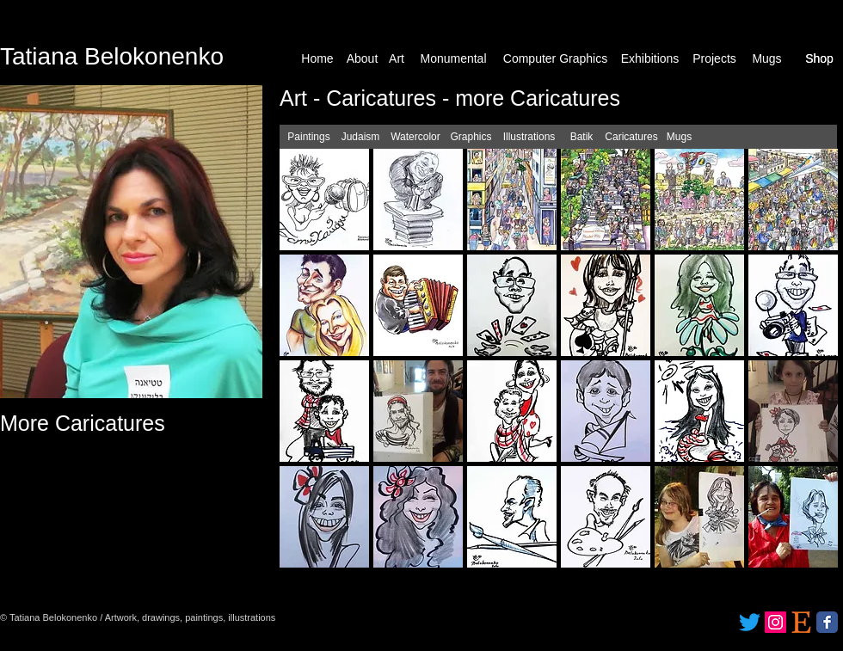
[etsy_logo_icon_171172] (801, 622)
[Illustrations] (529, 137)
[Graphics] (471, 137)
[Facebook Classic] (827, 622)
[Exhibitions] (649, 59)
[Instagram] (775, 622)
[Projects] (714, 59)
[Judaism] (360, 137)
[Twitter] (749, 622)
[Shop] (819, 59)
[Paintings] (308, 137)
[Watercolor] (415, 137)
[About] (362, 59)
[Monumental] (453, 59)
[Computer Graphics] (555, 59)
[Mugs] (767, 59)
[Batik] (581, 137)
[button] (324, 199)
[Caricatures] (631, 137)
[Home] (317, 59)
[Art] (397, 59)
